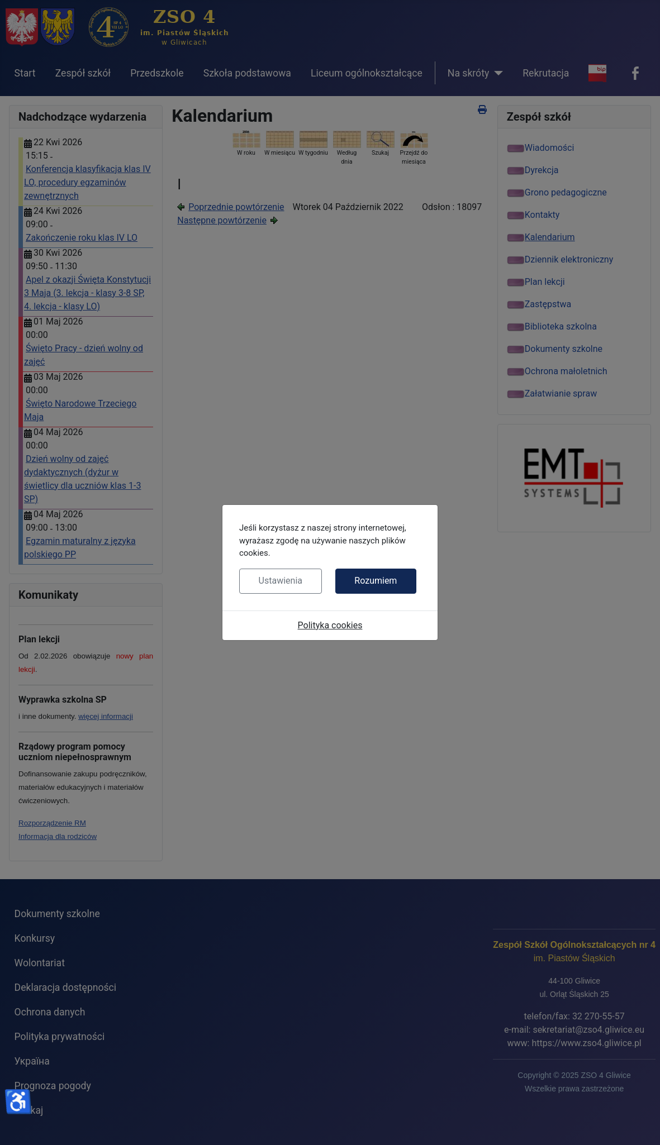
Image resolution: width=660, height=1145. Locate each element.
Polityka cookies (330, 625)
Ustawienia (280, 580)
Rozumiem (375, 580)
